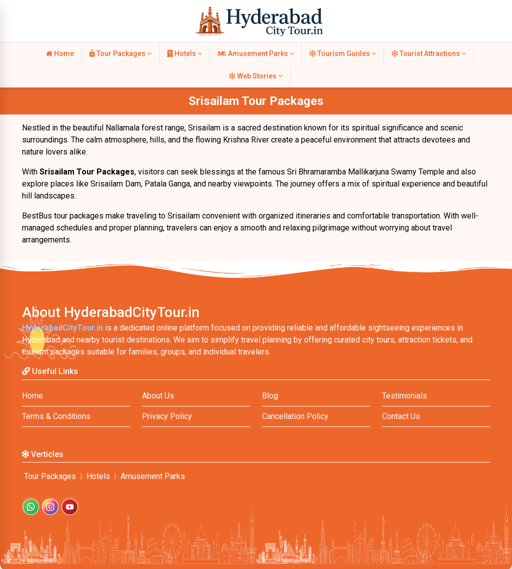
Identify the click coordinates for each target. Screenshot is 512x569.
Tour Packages (121, 54)
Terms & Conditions (56, 416)
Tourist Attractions (429, 54)
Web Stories (255, 76)
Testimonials (404, 395)
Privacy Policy (167, 416)
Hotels (184, 54)
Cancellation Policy (295, 416)
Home (60, 54)
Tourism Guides (343, 54)
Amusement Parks (256, 54)
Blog (270, 395)
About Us (158, 395)
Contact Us (401, 416)
